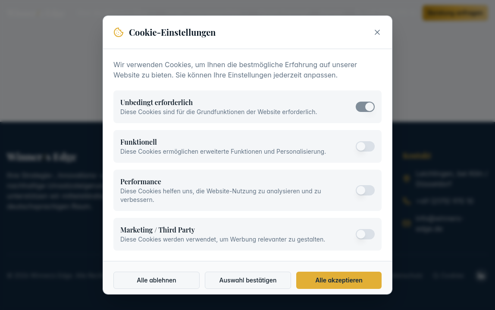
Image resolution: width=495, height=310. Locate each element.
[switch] (365, 107)
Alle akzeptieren (339, 280)
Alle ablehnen (156, 280)
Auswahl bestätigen (248, 280)
